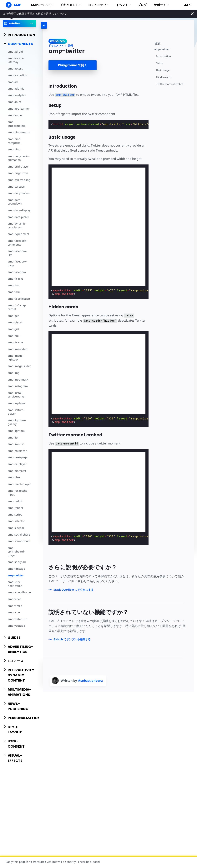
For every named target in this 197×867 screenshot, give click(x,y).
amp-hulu (14, 336)
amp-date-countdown (15, 201)
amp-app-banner (19, 108)
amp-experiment (18, 234)
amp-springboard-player (16, 551)
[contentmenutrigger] (172, 43)
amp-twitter (16, 575)
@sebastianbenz (90, 680)
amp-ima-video (17, 349)
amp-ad (13, 82)
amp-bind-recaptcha (14, 141)
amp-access (15, 68)
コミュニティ (98, 5)
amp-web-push (17, 619)
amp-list (13, 437)
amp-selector (16, 521)
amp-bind (14, 149)
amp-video (14, 599)
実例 (70, 45)
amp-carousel (16, 186)
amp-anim (14, 102)
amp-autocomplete (16, 123)
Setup (159, 63)
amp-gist (13, 329)
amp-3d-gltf (15, 51)
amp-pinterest (17, 471)
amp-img (13, 373)
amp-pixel (14, 477)
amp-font (14, 285)
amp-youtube (16, 625)
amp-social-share (19, 534)
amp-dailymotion (19, 193)
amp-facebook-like (17, 253)
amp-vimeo (15, 606)
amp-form (14, 292)
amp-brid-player (18, 166)
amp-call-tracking (19, 180)
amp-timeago (16, 568)
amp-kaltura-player (16, 412)
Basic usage (162, 70)
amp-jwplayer (16, 403)
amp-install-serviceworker (17, 394)
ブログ (142, 5)
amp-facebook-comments (17, 242)
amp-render (15, 508)
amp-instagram (18, 386)
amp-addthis (16, 88)
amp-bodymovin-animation (19, 158)
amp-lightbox (16, 431)
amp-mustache (17, 451)
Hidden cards (163, 77)
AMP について (42, 5)
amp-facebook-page (17, 263)
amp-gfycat (15, 322)
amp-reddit (15, 501)
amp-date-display (19, 210)
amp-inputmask (18, 379)
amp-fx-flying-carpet (17, 307)
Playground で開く (72, 65)
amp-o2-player (17, 464)
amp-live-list (16, 444)
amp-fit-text (15, 278)
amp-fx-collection (19, 298)
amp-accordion (17, 75)
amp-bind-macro (18, 132)
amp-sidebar (16, 528)
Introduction (163, 56)
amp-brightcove (18, 173)
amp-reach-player (19, 484)
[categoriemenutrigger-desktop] (56, 25)
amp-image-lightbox (15, 357)
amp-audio (15, 115)
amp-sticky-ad (17, 562)
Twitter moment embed (170, 84)
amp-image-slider (19, 366)
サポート (161, 5)
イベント (123, 5)
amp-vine (14, 612)
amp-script (15, 514)
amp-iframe (15, 342)
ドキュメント (70, 5)
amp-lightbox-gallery (17, 422)
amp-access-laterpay (16, 60)
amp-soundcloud (19, 541)
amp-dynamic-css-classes (17, 225)
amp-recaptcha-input (18, 492)
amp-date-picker (18, 217)
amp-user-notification (15, 584)
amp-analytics (17, 95)
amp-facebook (17, 272)
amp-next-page (18, 457)
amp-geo (13, 316)
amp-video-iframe (19, 592)
